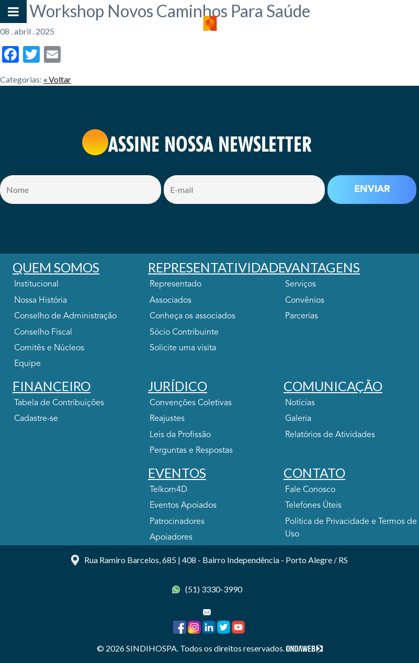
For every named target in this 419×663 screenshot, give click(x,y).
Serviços (300, 284)
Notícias (300, 403)
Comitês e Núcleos (49, 348)
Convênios (304, 300)
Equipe (27, 364)
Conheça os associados (192, 316)
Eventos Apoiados (183, 505)
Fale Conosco (310, 490)
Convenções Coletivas (191, 403)
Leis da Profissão (180, 435)
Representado (175, 284)
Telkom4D (168, 490)
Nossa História (40, 300)
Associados (170, 300)
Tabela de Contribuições (59, 403)
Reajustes (167, 419)
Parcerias (301, 316)
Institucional (36, 284)
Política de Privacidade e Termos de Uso (351, 528)
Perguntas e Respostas (191, 451)
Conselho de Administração (65, 316)
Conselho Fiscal (43, 332)
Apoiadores (171, 537)
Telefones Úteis (313, 505)
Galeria (298, 419)
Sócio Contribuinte (184, 332)
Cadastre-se (36, 419)
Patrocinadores (177, 522)
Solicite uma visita (183, 348)
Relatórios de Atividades (330, 435)
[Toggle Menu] (13, 11)
